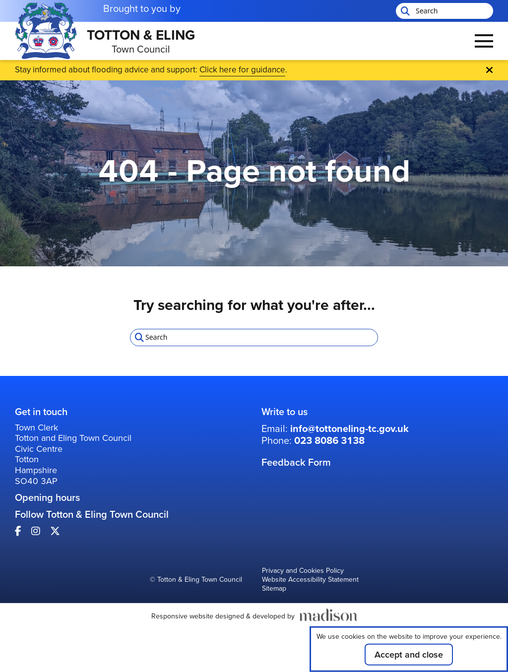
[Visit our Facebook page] (18, 531)
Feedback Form (296, 462)
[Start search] (404, 10)
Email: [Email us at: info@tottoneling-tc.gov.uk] (335, 428)
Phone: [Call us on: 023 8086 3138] (313, 440)
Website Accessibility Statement (310, 580)
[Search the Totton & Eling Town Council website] (444, 11)
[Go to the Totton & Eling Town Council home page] (105, 41)
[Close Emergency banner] (489, 70)
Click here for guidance (242, 69)
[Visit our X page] (55, 531)
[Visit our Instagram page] (35, 531)
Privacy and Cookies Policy (303, 571)
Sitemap (274, 589)
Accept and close (409, 654)
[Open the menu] (484, 41)
